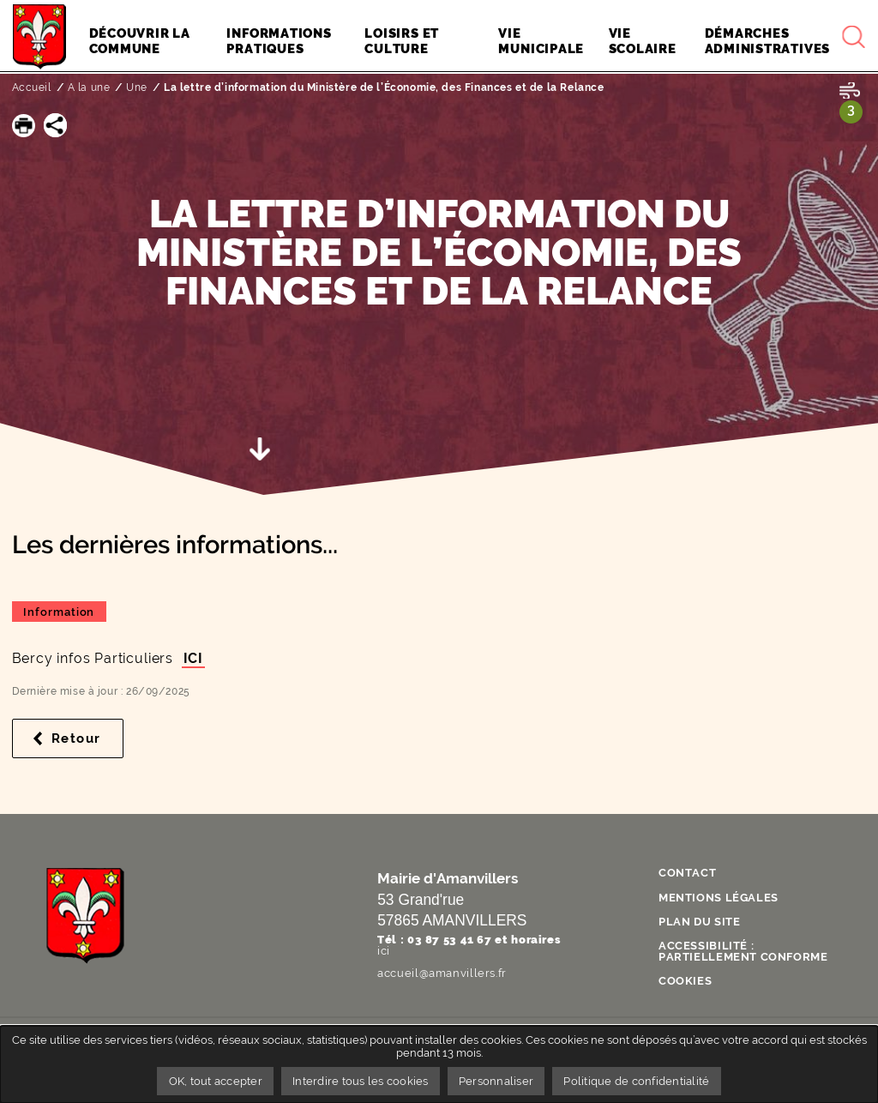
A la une (89, 87)
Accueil (31, 87)
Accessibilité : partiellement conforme (743, 951)
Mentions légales (718, 897)
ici (383, 950)
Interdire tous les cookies (360, 1081)
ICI (193, 658)
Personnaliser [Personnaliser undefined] (496, 1081)
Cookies (685, 980)
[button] (23, 124)
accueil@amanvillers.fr (442, 973)
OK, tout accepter (214, 1081)
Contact (687, 872)
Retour (87, 738)
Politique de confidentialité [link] (638, 1081)
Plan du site (699, 921)
